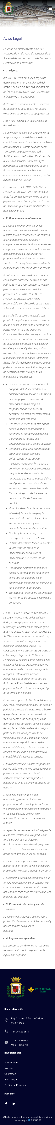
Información (11, 1062)
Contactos (10, 1073)
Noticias (8, 1068)
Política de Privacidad (15, 1085)
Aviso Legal (10, 1079)
